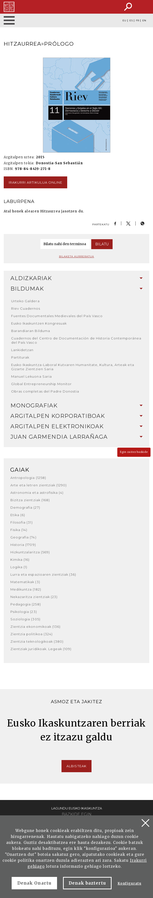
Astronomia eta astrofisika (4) (36, 493)
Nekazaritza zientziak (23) (34, 597)
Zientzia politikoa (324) (31, 634)
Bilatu (102, 244)
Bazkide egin (77, 814)
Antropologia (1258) (28, 478)
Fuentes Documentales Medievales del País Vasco (57, 316)
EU (124, 20)
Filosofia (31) (21, 522)
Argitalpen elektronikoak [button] (76, 426)
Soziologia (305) (25, 619)
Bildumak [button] (76, 288)
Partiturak (20, 357)
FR (137, 20)
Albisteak (76, 766)
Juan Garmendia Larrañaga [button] (76, 436)
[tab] (76, 278)
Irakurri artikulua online (35, 182)
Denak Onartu (34, 883)
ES (131, 20)
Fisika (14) (18, 530)
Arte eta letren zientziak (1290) (38, 485)
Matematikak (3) (25, 582)
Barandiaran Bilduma (30, 331)
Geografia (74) (23, 537)
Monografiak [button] (76, 405)
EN (144, 20)
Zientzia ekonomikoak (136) (35, 627)
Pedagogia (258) (25, 604)
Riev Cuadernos (25, 308)
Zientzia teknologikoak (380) (36, 641)
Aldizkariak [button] (76, 278)
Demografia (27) (25, 507)
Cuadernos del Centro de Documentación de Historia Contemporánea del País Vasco (76, 340)
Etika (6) (17, 515)
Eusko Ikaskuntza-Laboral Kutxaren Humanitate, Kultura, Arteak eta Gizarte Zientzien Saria (72, 367)
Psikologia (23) (23, 612)
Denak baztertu (87, 883)
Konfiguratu (129, 883)
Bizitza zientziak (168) (30, 500)
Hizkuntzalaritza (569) (30, 552)
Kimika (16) (20, 560)
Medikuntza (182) (25, 589)
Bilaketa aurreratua (76, 256)
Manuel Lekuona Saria (31, 376)
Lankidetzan (22, 350)
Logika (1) (18, 567)
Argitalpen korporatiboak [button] (76, 416)
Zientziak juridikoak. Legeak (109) (40, 649)
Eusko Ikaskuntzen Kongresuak (39, 323)
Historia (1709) (23, 545)
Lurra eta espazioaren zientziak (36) (43, 574)
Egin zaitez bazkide (134, 452)
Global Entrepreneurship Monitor (41, 384)
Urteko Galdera (25, 301)
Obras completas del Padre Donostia (45, 391)
